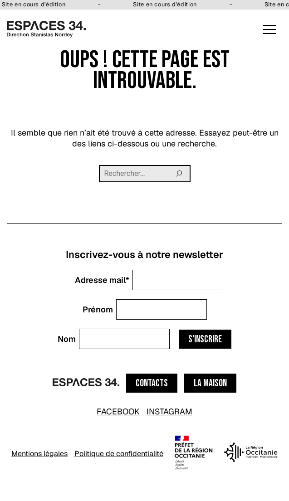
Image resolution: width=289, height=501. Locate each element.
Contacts (152, 383)
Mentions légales (39, 453)
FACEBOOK (118, 411)
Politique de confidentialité (118, 453)
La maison (210, 383)
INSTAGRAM (169, 411)
